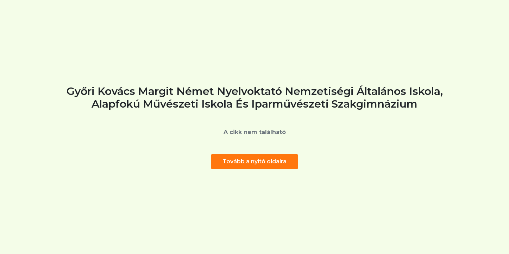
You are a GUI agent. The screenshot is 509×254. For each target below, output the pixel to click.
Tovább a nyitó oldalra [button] (254, 161)
